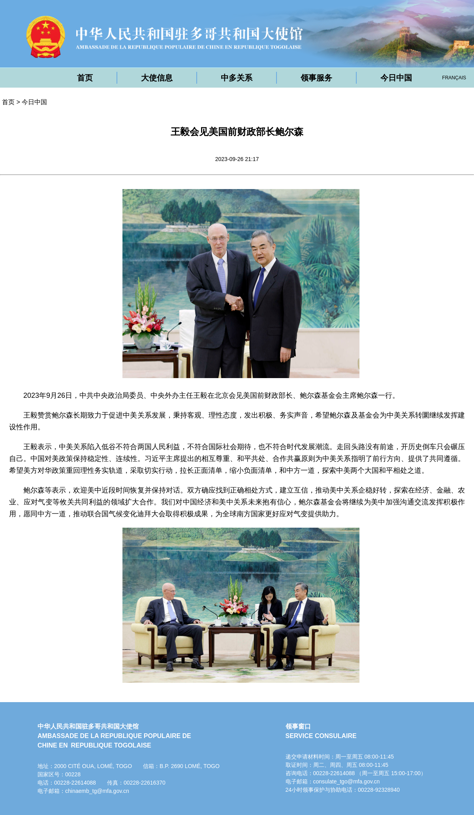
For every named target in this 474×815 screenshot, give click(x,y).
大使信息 (157, 77)
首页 (85, 77)
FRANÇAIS (454, 78)
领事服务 (316, 77)
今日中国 (396, 77)
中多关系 (236, 77)
